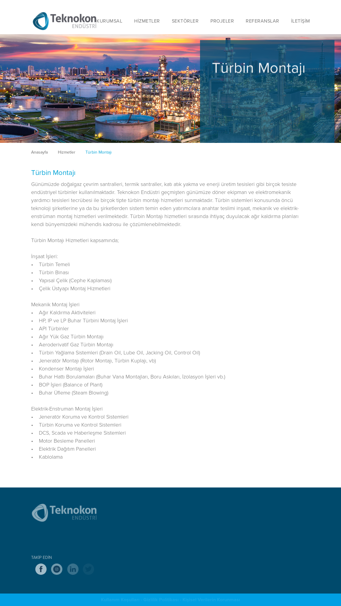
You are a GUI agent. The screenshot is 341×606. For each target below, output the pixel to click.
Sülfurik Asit (217, 542)
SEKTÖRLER (185, 21)
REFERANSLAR (262, 21)
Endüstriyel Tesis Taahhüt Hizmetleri (156, 516)
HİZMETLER (147, 21)
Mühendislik (134, 533)
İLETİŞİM (300, 21)
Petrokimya (216, 525)
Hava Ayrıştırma (220, 516)
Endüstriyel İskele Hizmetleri (149, 542)
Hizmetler (66, 152)
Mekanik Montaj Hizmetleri (147, 525)
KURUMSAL (109, 21)
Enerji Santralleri (221, 551)
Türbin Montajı (98, 152)
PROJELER (222, 21)
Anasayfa (39, 152)
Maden (212, 533)
